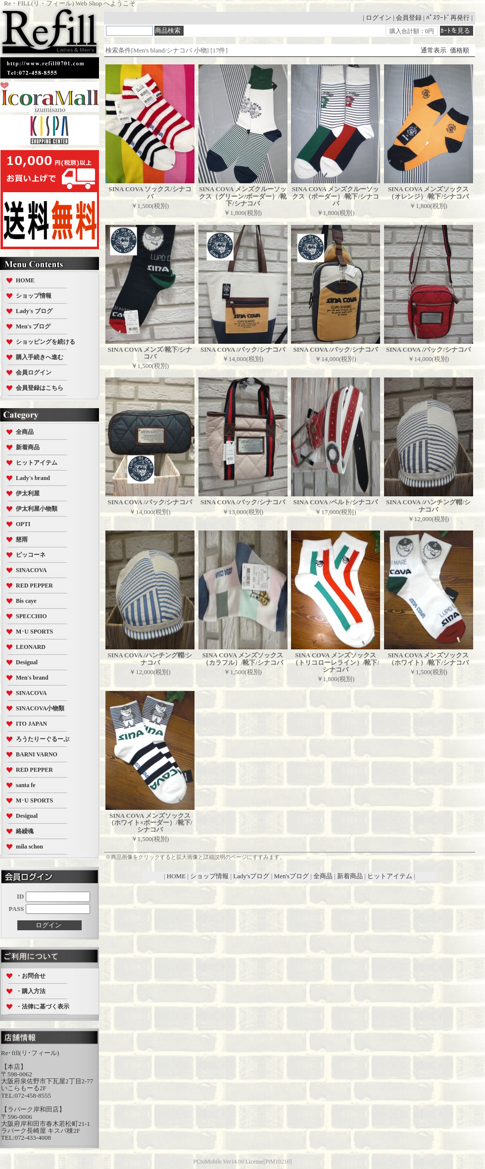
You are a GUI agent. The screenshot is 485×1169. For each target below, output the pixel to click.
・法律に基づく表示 (42, 1006)
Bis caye (26, 600)
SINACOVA (31, 570)
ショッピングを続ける (45, 341)
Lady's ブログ (34, 311)
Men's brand (32, 677)
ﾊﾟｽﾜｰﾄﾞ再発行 (448, 17)
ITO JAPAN (31, 723)
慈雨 (22, 539)
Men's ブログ (33, 326)
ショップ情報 (33, 295)
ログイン (378, 17)
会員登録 (409, 17)
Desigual (27, 662)
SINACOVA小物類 (40, 708)
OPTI (23, 524)
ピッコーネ (31, 554)
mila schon (29, 846)
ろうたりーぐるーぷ (42, 739)
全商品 (25, 431)
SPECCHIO (31, 616)
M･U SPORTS (34, 631)
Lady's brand (33, 478)
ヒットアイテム (36, 462)
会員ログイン (33, 372)
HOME (25, 280)
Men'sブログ (291, 876)
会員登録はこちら (39, 387)
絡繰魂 (25, 831)
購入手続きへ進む (39, 357)
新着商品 (28, 447)
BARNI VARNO (36, 754)
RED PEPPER (34, 585)
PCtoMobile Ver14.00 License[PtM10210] (243, 1162)
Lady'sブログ (251, 876)
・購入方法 (31, 991)
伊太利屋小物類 (36, 508)
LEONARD (31, 646)
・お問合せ (31, 975)
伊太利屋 (28, 493)
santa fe (26, 785)
